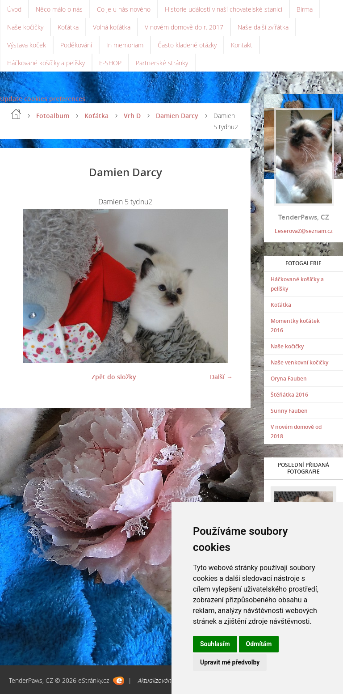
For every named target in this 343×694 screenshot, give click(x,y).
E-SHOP (110, 63)
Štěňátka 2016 (289, 394)
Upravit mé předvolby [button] (229, 662)
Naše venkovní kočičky (299, 362)
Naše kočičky (25, 27)
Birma (305, 9)
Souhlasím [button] (215, 643)
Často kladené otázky (187, 45)
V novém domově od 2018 (296, 431)
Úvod (14, 9)
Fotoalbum (52, 115)
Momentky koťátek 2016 (295, 325)
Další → (221, 376)
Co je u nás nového (124, 9)
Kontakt (241, 45)
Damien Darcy (177, 115)
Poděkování (76, 45)
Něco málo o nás (59, 9)
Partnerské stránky (162, 63)
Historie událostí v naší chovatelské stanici (223, 9)
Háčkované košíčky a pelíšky (46, 63)
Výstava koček (26, 45)
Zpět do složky (114, 376)
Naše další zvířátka (263, 27)
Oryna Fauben (289, 378)
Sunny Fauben (289, 411)
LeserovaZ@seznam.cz (304, 231)
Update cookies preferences (42, 98)
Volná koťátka (111, 27)
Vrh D (132, 115)
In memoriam (124, 45)
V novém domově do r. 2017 (184, 27)
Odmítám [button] (259, 643)
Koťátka (68, 27)
